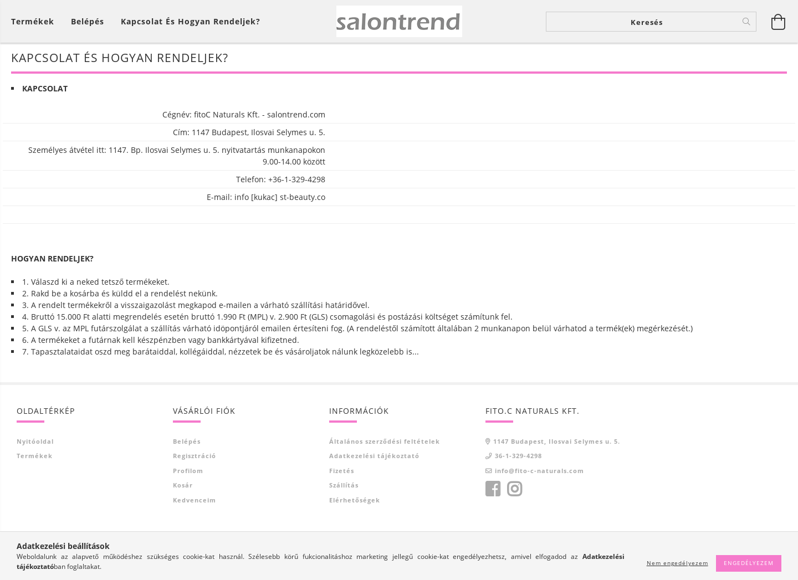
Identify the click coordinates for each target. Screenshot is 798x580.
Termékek (35, 455)
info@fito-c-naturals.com (539, 470)
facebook (492, 489)
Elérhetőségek (354, 500)
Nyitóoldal (35, 441)
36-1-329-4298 (518, 455)
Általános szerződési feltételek (384, 441)
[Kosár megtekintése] (35, 21)
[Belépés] (87, 21)
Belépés (187, 441)
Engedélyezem (749, 563)
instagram (514, 489)
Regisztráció (194, 455)
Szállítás (344, 485)
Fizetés (341, 470)
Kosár (183, 485)
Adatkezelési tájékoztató (374, 455)
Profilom (188, 470)
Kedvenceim (194, 500)
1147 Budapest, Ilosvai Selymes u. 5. (556, 441)
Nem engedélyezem (677, 563)
